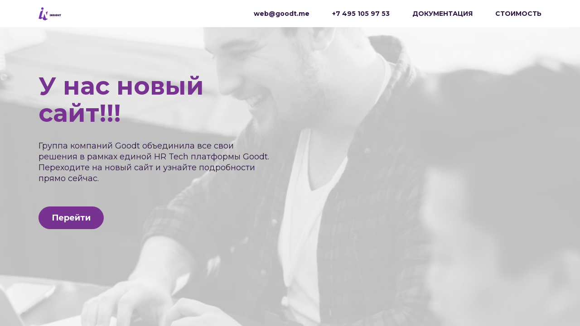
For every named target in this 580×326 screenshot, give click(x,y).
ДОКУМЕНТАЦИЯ (442, 14)
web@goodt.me (281, 14)
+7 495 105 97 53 (361, 14)
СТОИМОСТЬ (518, 14)
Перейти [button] (71, 218)
